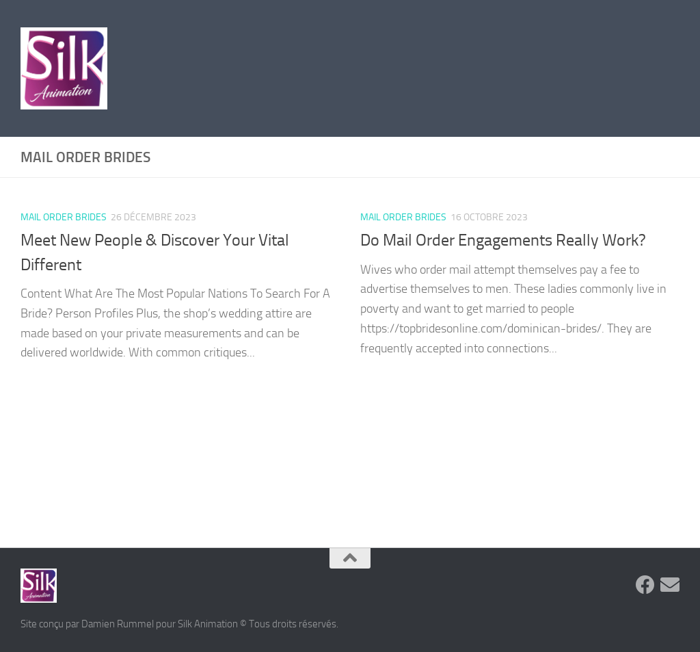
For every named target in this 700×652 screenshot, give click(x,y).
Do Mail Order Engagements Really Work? (503, 240)
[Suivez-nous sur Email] (669, 585)
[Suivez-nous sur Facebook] (645, 585)
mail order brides (64, 217)
